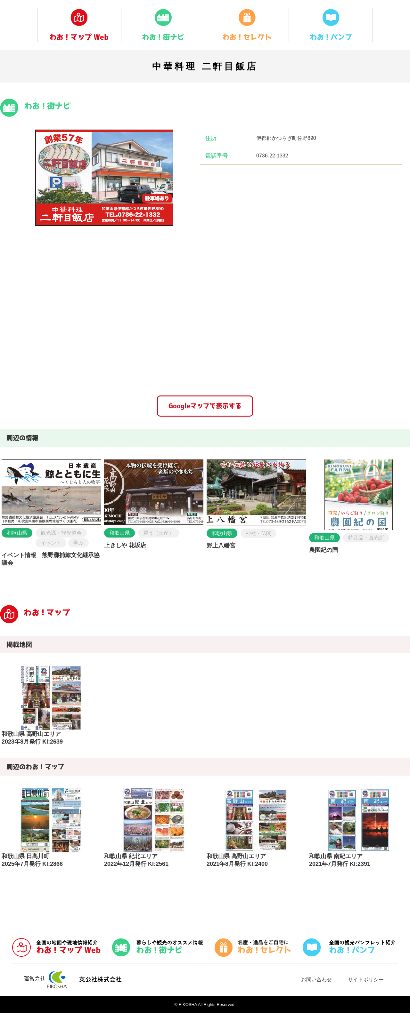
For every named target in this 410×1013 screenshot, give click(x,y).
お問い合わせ (316, 979)
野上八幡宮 (221, 545)
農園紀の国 (323, 550)
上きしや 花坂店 (125, 545)
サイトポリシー (366, 979)
